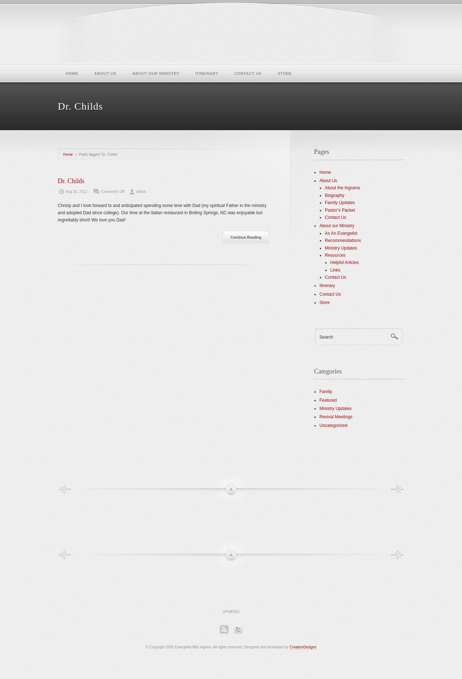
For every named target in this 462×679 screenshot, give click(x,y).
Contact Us (248, 73)
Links (335, 270)
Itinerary (206, 73)
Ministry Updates (341, 248)
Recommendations (343, 240)
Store (285, 73)
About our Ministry (155, 73)
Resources (335, 255)
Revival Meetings (335, 416)
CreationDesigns (303, 647)
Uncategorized (333, 425)
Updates (231, 612)
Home (72, 73)
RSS (223, 629)
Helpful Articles (344, 262)
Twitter (238, 629)
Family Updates (340, 202)
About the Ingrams (342, 187)
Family (325, 391)
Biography (334, 195)
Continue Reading (245, 237)
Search (326, 337)
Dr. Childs (71, 181)
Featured (328, 400)
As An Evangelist (341, 233)
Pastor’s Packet (340, 210)
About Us (105, 73)
